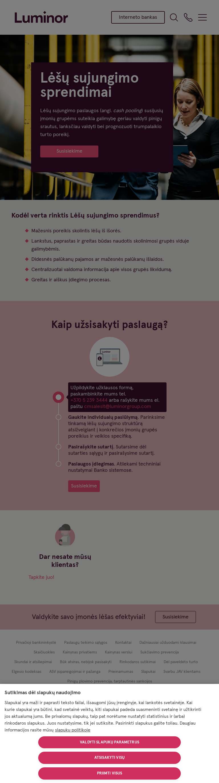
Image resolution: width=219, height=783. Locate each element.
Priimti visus (109, 773)
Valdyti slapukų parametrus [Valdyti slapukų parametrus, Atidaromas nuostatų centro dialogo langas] (109, 742)
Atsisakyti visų (109, 758)
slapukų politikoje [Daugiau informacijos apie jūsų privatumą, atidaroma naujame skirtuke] (72, 730)
